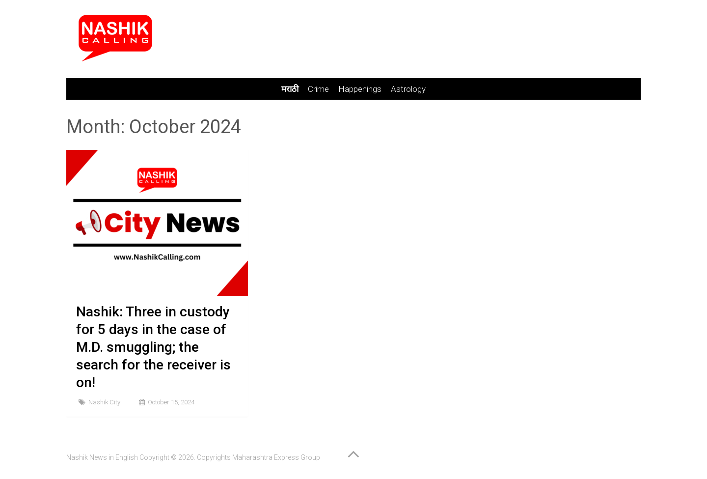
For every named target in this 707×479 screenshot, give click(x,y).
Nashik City (104, 402)
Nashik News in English (102, 457)
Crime (318, 89)
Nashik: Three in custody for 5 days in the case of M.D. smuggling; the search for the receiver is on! (153, 347)
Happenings (359, 89)
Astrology (408, 89)
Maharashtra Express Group (276, 457)
